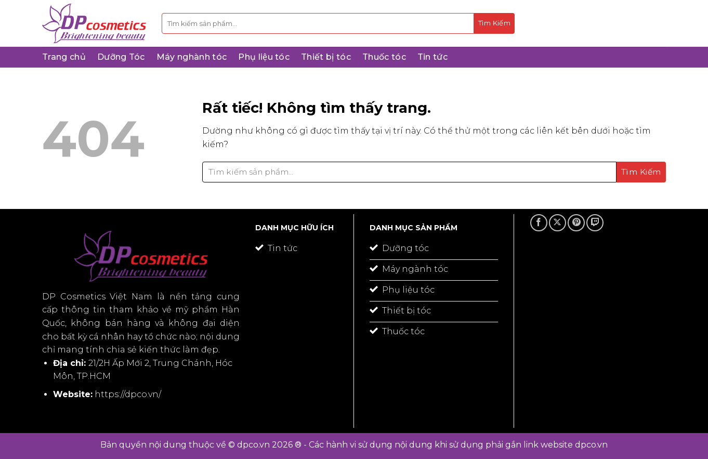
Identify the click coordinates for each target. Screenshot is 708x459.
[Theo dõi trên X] (557, 222)
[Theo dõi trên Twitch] (595, 222)
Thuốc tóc (384, 57)
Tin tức (432, 57)
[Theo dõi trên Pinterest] (576, 222)
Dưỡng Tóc (121, 57)
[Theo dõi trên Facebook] (538, 222)
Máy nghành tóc (191, 57)
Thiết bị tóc (326, 57)
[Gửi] (494, 23)
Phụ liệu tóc (264, 57)
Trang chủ (64, 57)
